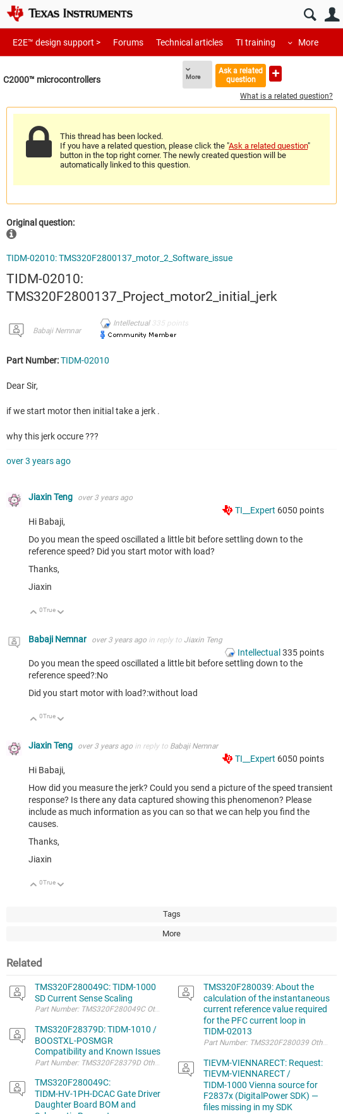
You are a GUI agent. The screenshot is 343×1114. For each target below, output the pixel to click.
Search (310, 15)
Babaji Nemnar (57, 330)
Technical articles (189, 42)
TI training (255, 42)
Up (33, 613)
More (308, 42)
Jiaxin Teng (51, 497)
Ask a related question (241, 74)
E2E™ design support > (56, 42)
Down (61, 613)
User (332, 15)
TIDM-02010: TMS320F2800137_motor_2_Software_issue (119, 258)
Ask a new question (275, 74)
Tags (172, 914)
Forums (128, 42)
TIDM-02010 (85, 360)
